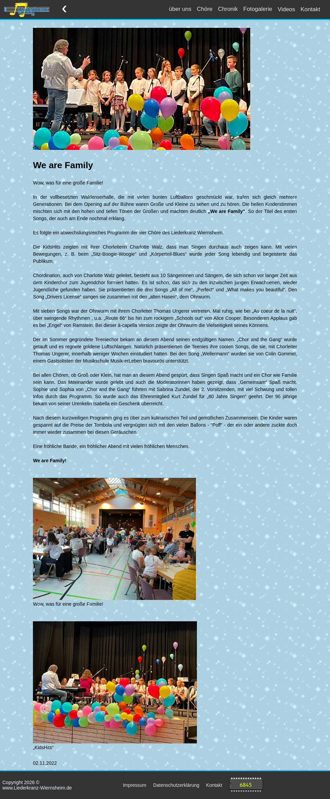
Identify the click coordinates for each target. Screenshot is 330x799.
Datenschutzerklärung (176, 785)
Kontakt (310, 9)
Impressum (134, 785)
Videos (286, 9)
